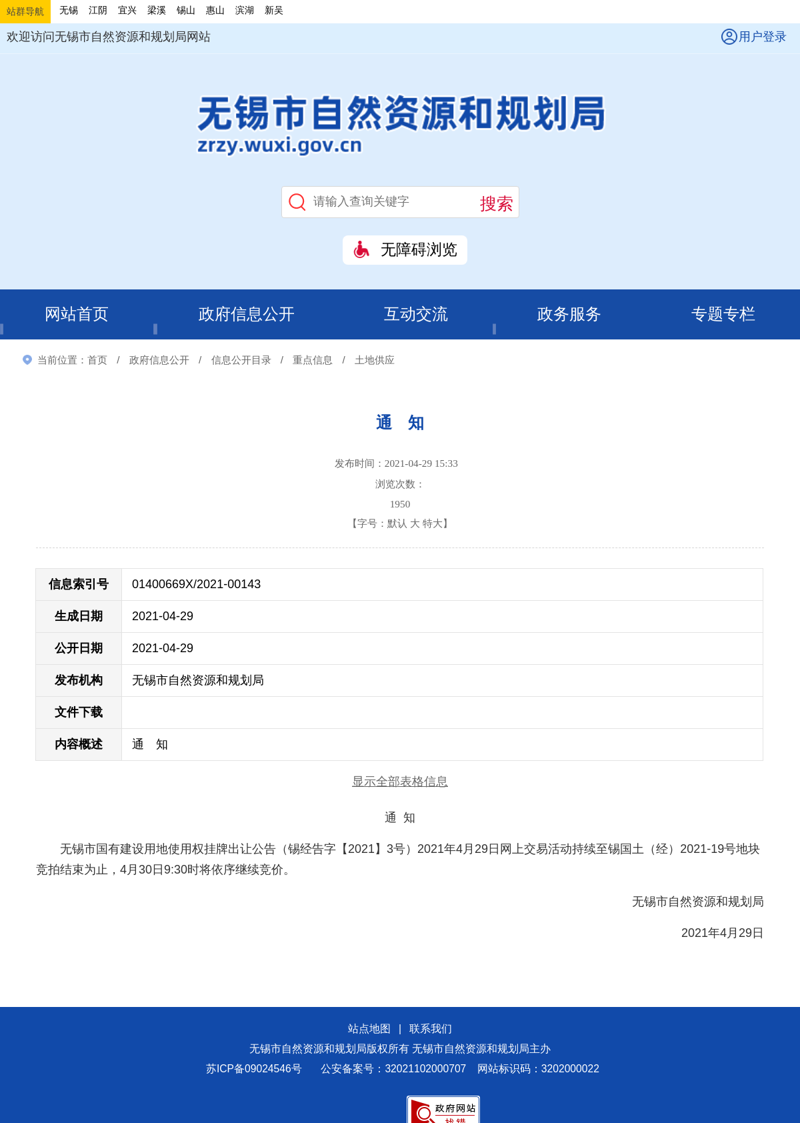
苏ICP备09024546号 (254, 1069)
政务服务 (570, 314)
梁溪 (156, 10)
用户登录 (763, 36)
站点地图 (369, 1028)
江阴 (98, 10)
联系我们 (430, 1028)
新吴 (274, 10)
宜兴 (127, 10)
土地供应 (375, 359)
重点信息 (313, 359)
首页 (97, 359)
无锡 (68, 10)
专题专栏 (723, 314)
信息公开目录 (241, 359)
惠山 (215, 10)
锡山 (186, 10)
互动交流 (416, 314)
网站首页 (76, 314)
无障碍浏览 (419, 249)
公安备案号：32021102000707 (393, 1069)
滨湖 (244, 10)
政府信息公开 (247, 314)
